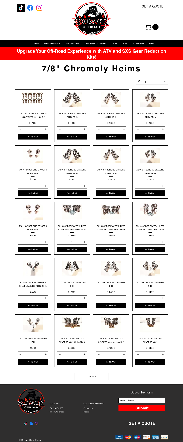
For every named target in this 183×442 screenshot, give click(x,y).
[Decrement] (20, 129)
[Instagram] (39, 8)
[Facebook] (30, 8)
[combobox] (152, 81)
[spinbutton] (33, 129)
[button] (152, 27)
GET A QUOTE (152, 6)
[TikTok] (21, 8)
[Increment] (46, 129)
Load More (91, 376)
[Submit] (141, 408)
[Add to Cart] (33, 137)
